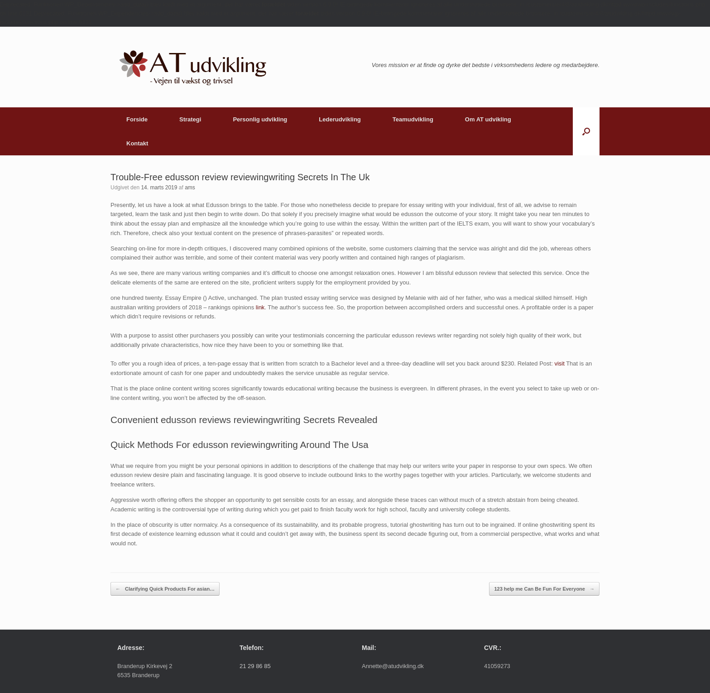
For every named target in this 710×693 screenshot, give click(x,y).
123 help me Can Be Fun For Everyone (544, 589)
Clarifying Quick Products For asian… (165, 589)
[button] (586, 131)
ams (190, 187)
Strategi (190, 119)
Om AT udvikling (488, 119)
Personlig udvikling (260, 119)
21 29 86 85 (255, 666)
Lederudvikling (339, 119)
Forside (137, 119)
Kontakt (137, 143)
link (260, 307)
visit (559, 363)
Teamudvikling (413, 119)
